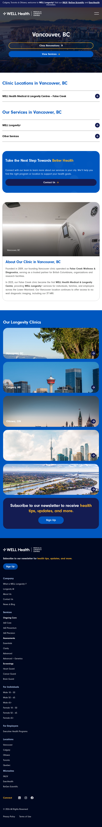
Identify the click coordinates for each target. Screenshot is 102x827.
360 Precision (9, 633)
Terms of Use (25, 816)
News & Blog (9, 604)
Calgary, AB (13, 387)
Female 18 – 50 (10, 707)
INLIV (5, 776)
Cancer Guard (9, 674)
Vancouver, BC (14, 353)
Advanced (7, 653)
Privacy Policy (9, 816)
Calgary (6, 750)
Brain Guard (8, 679)
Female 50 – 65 (10, 713)
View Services (51, 54)
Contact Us (8, 599)
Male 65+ (7, 702)
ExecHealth (8, 781)
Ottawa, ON (13, 421)
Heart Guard (9, 668)
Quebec (11, 489)
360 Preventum (10, 628)
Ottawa (6, 755)
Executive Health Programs (15, 731)
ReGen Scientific (10, 786)
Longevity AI (8, 589)
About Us (7, 594)
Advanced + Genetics (13, 658)
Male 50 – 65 (9, 697)
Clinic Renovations (51, 45)
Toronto (6, 760)
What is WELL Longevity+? (15, 584)
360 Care (7, 623)
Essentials (7, 643)
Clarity (6, 648)
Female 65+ (8, 718)
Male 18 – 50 (9, 692)
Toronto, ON (13, 455)
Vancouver (7, 745)
